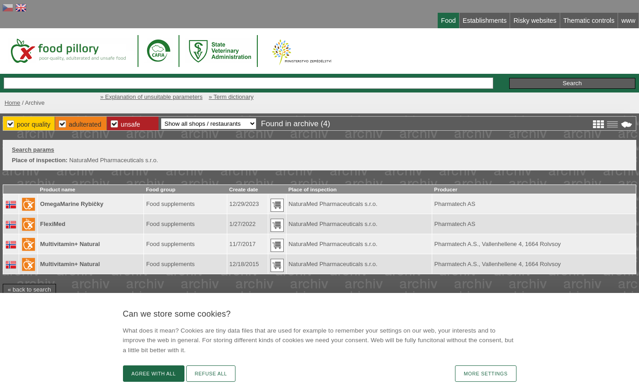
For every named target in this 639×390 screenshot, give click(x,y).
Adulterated (85, 124)
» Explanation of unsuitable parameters (151, 96)
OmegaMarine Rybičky (71, 203)
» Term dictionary (231, 96)
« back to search (29, 289)
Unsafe (130, 124)
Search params (33, 149)
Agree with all (154, 373)
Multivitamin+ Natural (70, 244)
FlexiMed (52, 224)
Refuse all (211, 373)
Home (12, 102)
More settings (485, 373)
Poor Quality (34, 124)
